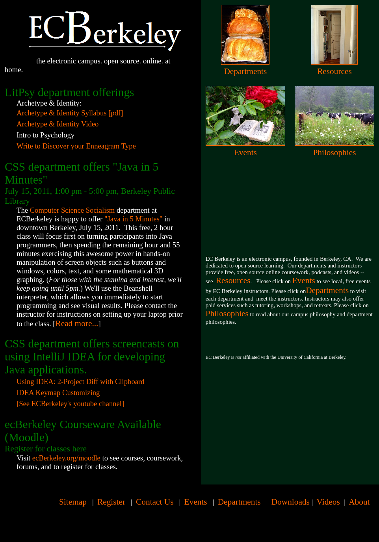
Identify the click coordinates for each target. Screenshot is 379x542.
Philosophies (334, 152)
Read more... (76, 323)
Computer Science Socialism (72, 210)
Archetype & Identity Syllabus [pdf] (70, 113)
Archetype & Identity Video (57, 124)
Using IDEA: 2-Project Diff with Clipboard (81, 381)
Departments (245, 71)
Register (111, 502)
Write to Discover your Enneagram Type (76, 146)
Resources (334, 71)
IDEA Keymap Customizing (58, 392)
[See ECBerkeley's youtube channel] (70, 403)
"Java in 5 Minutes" (133, 219)
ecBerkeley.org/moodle (66, 458)
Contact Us (154, 502)
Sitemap (73, 502)
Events (245, 152)
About (359, 502)
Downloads (290, 502)
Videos (328, 502)
